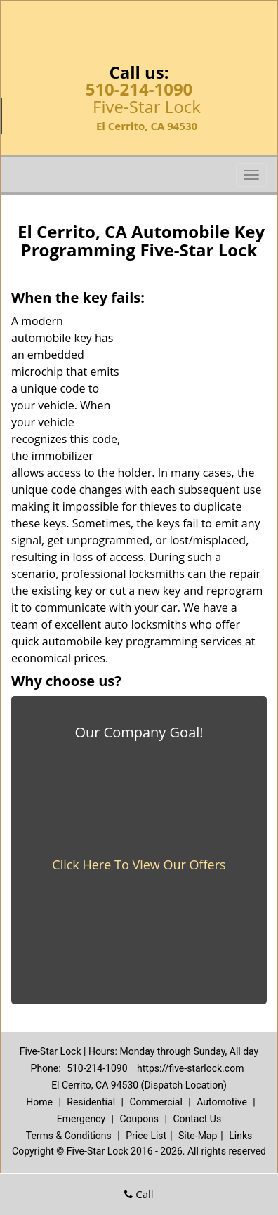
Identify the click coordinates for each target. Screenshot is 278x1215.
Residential (91, 1102)
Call (138, 1194)
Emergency (81, 1118)
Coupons (139, 1118)
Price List (146, 1135)
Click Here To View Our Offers (138, 864)
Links (240, 1135)
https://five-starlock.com (190, 1068)
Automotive (222, 1102)
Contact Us (197, 1118)
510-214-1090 (139, 88)
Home (39, 1102)
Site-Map (197, 1135)
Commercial (155, 1102)
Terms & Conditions (69, 1135)
